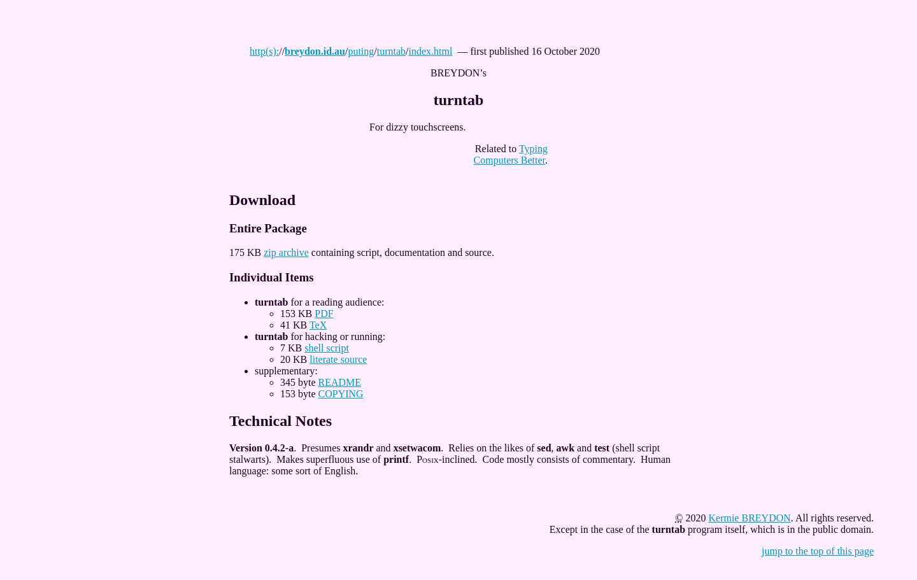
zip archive (286, 252)
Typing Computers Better (511, 154)
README (340, 382)
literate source (338, 359)
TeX (318, 325)
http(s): (264, 51)
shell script (326, 348)
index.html (431, 51)
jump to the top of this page (818, 551)
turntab (391, 51)
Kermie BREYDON (749, 518)
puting (361, 51)
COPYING (341, 393)
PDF (324, 313)
